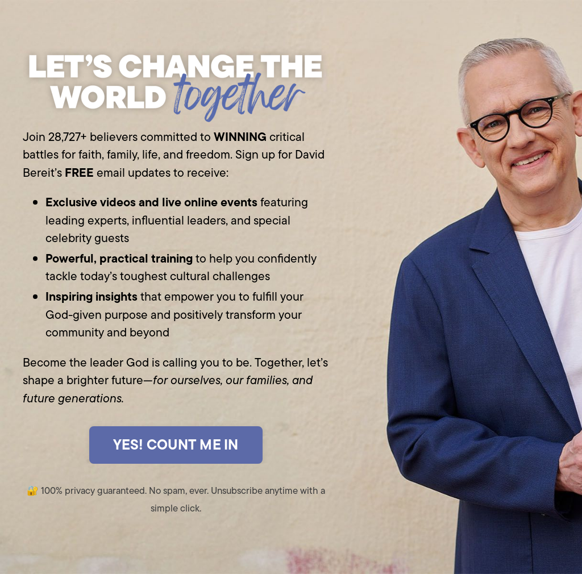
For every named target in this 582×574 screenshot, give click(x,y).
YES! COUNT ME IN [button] (176, 444)
